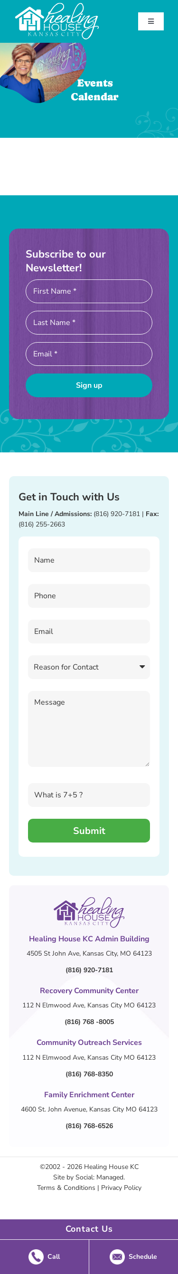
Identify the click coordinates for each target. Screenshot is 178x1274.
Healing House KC (111, 1166)
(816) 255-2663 (42, 524)
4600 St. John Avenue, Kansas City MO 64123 (89, 1109)
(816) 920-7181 (117, 513)
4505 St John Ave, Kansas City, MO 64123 (89, 953)
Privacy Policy (121, 1187)
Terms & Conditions (66, 1187)
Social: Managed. (100, 1177)
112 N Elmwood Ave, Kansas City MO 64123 (89, 1005)
